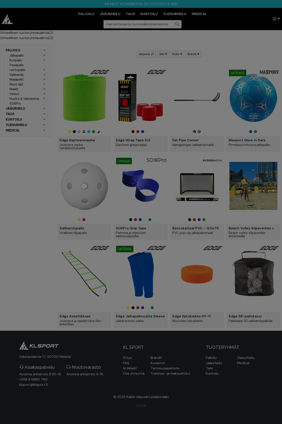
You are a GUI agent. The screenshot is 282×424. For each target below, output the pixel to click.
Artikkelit (130, 368)
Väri (163, 54)
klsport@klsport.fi (33, 384)
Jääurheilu (214, 363)
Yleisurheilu (245, 357)
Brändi (193, 54)
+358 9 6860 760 (33, 379)
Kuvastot (158, 363)
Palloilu (211, 357)
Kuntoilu (212, 373)
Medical (243, 363)
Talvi (209, 368)
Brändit (156, 357)
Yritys (127, 357)
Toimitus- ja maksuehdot (170, 373)
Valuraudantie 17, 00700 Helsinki (45, 356)
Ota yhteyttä (133, 373)
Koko (177, 54)
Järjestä (146, 54)
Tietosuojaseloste (165, 368)
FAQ (126, 363)
